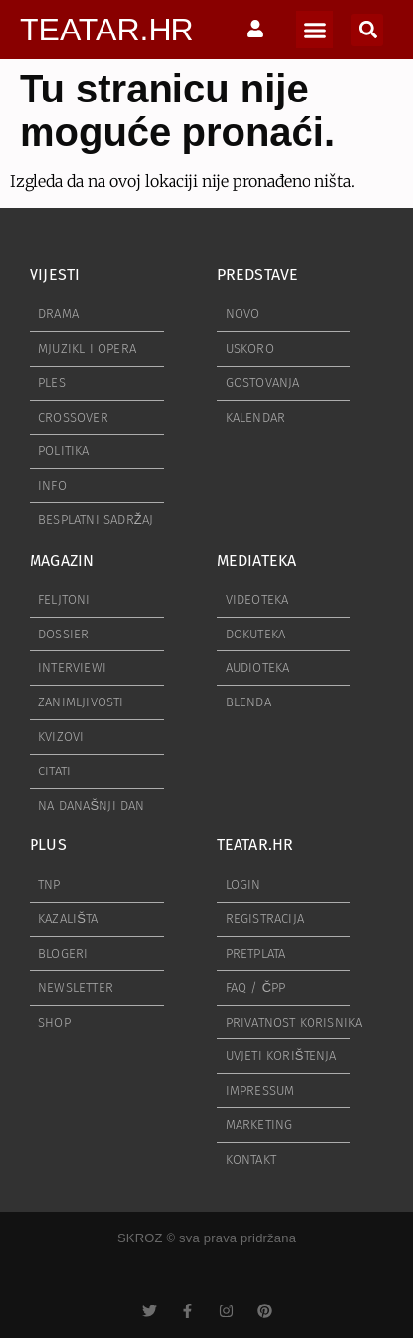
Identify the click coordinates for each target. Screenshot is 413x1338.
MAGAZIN (62, 560)
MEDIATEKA (257, 560)
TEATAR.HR (107, 29)
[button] (314, 29)
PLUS (48, 845)
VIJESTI (55, 274)
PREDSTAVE (258, 274)
